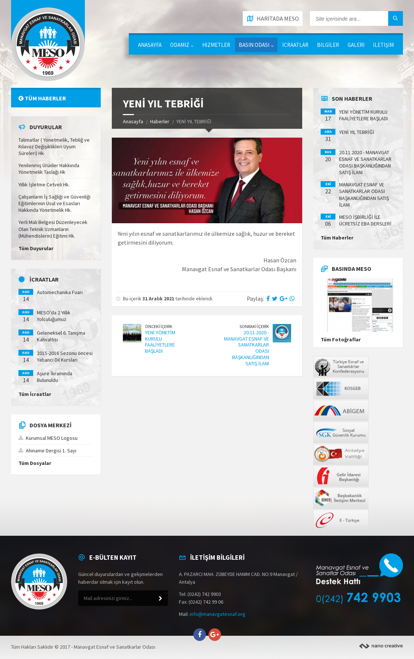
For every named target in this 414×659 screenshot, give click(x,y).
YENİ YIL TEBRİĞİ (356, 132)
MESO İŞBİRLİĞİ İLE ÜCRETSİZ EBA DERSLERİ (365, 220)
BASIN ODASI (254, 44)
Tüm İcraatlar (34, 394)
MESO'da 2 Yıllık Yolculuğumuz (53, 315)
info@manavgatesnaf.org (217, 614)
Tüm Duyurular (36, 248)
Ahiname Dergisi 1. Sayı (51, 450)
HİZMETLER (216, 44)
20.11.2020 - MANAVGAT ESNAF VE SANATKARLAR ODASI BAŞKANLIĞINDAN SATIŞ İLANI (246, 348)
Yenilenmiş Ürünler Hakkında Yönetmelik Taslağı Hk (48, 168)
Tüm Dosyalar (34, 463)
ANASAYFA (150, 44)
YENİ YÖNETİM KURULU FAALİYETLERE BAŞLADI (160, 341)
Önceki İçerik (158, 326)
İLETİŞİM (383, 44)
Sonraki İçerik (254, 326)
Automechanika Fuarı (60, 292)
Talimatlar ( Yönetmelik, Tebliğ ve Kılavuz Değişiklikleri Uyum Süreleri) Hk (54, 146)
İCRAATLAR (295, 44)
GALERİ (356, 44)
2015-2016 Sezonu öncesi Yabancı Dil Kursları (65, 356)
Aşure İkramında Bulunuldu (54, 376)
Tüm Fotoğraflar (341, 339)
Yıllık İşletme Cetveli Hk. (44, 184)
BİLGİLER (328, 44)
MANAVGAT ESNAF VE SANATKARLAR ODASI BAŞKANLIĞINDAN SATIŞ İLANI (364, 194)
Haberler (159, 121)
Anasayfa (133, 121)
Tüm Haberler (42, 98)
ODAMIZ (179, 44)
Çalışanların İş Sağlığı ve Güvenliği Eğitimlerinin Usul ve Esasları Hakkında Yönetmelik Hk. (54, 203)
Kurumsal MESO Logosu (51, 438)
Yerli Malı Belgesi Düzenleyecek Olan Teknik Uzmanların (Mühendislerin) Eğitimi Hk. (52, 229)
